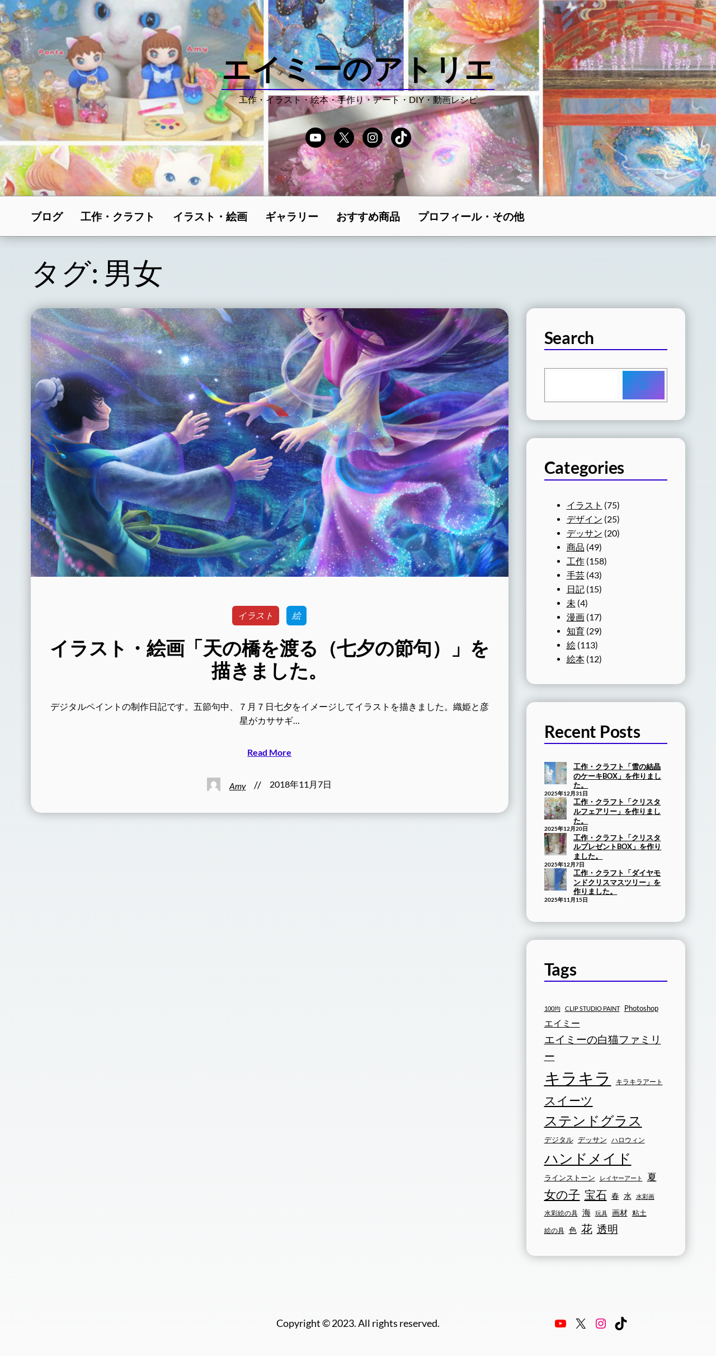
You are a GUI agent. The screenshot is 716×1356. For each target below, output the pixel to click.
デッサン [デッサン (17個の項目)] (592, 1140)
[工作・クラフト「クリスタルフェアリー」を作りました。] (555, 809)
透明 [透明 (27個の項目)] (607, 1228)
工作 (576, 561)
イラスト (256, 615)
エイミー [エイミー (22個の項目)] (562, 1023)
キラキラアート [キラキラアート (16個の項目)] (639, 1081)
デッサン (584, 533)
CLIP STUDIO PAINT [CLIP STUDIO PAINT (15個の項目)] (592, 1008)
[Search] (644, 385)
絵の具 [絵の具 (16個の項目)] (554, 1230)
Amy (237, 786)
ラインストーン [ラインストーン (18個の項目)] (569, 1177)
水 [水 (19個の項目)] (628, 1195)
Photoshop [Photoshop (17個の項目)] (641, 1008)
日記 (576, 589)
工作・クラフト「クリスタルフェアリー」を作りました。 (617, 811)
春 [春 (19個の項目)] (615, 1195)
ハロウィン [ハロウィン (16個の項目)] (628, 1139)
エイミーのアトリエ (358, 68)
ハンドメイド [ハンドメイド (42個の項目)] (588, 1158)
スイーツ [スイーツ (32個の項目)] (568, 1100)
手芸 (576, 575)
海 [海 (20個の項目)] (586, 1212)
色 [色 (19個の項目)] (573, 1230)
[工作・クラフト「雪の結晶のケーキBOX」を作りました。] (555, 774)
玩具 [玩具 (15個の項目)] (601, 1213)
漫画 (576, 617)
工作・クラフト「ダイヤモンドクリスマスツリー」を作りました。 (617, 882)
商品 (576, 547)
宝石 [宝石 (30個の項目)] (596, 1194)
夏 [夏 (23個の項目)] (652, 1177)
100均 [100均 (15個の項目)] (552, 1008)
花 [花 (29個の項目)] (586, 1228)
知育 (576, 631)
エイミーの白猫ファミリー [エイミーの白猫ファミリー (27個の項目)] (602, 1047)
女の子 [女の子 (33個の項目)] (562, 1194)
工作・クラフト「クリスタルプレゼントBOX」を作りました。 (617, 846)
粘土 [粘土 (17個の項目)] (639, 1213)
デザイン (584, 519)
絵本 (576, 659)
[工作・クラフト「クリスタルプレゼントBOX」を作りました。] (555, 845)
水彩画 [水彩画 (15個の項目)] (645, 1196)
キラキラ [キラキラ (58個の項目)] (577, 1077)
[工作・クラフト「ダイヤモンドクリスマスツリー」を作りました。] (555, 880)
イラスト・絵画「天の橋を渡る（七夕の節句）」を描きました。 (269, 659)
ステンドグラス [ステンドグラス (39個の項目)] (593, 1120)
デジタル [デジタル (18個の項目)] (558, 1139)
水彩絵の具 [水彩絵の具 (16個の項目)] (561, 1213)
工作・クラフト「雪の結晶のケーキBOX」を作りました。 (617, 775)
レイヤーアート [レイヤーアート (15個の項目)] (621, 1177)
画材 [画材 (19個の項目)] (620, 1212)
